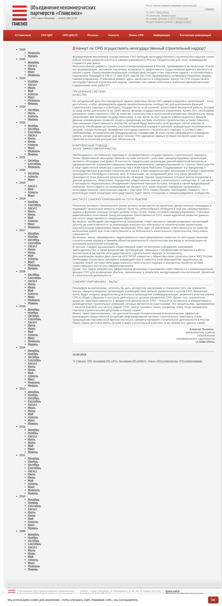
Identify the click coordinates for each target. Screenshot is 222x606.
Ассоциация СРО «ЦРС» (105, 361)
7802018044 (162, 12)
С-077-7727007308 (178, 19)
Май (30, 90)
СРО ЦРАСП (69, 35)
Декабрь (33, 62)
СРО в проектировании (190, 361)
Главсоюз (80, 361)
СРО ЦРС (46, 35)
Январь (33, 55)
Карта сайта (172, 591)
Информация (161, 35)
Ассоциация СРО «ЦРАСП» (132, 361)
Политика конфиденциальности (184, 593)
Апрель (33, 93)
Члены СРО (136, 35)
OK (213, 600)
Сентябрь (34, 131)
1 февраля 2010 (182, 22)
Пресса (151, 361)
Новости (113, 35)
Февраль (34, 52)
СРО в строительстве (167, 361)
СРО (89, 361)
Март (31, 71)
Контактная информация (195, 35)
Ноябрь (33, 81)
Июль (32, 68)
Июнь (32, 87)
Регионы (92, 35)
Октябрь (34, 109)
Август (32, 65)
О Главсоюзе (23, 35)
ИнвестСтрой (168, 15)
